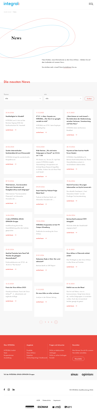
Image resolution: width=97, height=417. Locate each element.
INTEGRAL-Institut (10, 350)
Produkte (29, 350)
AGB (38, 400)
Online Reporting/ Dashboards (37, 358)
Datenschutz (47, 400)
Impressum (57, 400)
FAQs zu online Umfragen (57, 355)
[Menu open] (91, 4)
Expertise (30, 355)
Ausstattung (7, 358)
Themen (6, 94)
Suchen (89, 99)
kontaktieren (67, 67)
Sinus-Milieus (31, 353)
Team (5, 353)
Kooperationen (9, 355)
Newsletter (78, 359)
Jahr (45, 94)
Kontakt (51, 358)
